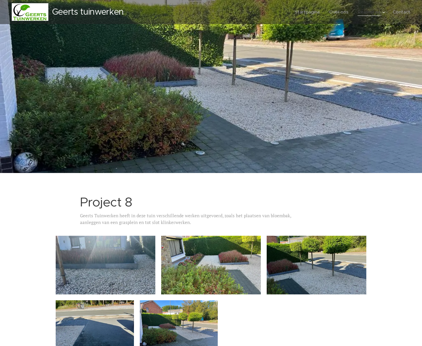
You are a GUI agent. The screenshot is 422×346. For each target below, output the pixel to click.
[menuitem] (306, 12)
